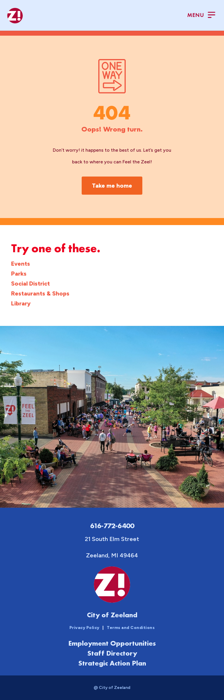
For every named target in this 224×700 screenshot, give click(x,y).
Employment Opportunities (112, 643)
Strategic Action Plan (112, 663)
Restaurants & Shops (40, 293)
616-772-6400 (112, 525)
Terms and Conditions (131, 627)
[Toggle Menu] (201, 16)
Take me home (112, 185)
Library (21, 303)
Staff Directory (112, 653)
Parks (19, 273)
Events (20, 263)
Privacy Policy (84, 627)
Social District (30, 283)
